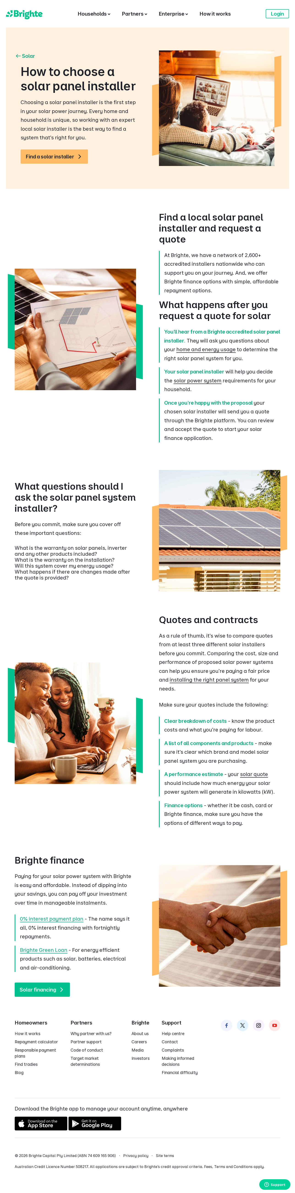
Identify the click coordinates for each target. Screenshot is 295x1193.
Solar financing (43, 989)
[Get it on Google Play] (94, 1129)
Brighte (140, 1023)
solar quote (254, 774)
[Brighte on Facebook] (226, 1025)
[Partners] (134, 13)
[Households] (94, 13)
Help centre (173, 1033)
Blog (19, 1072)
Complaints (173, 1050)
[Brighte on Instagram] (258, 1025)
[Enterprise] (173, 13)
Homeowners (31, 1023)
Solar (25, 56)
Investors (140, 1058)
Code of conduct (87, 1050)
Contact (170, 1041)
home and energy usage (206, 349)
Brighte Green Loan (43, 950)
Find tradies (26, 1064)
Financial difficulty (180, 1072)
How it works (27, 1033)
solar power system (197, 381)
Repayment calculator (36, 1041)
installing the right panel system (209, 680)
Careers (139, 1041)
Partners (81, 1023)
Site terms (165, 1155)
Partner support (86, 1041)
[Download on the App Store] (41, 1129)
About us (140, 1033)
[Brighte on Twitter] (242, 1025)
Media (137, 1050)
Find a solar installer (55, 156)
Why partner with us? (91, 1033)
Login (277, 14)
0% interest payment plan (51, 919)
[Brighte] (24, 13)
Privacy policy (135, 1155)
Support (171, 1023)
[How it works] (215, 13)
